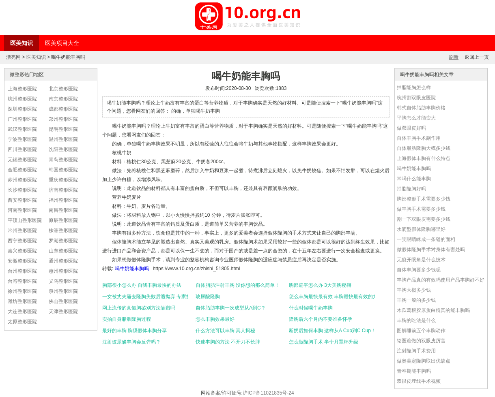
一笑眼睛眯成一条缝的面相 (426, 239)
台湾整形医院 (22, 281)
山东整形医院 (63, 251)
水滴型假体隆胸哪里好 (421, 229)
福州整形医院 (63, 200)
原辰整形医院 (63, 220)
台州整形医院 (22, 271)
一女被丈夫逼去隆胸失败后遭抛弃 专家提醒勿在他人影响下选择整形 (145, 296)
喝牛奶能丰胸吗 (132, 268)
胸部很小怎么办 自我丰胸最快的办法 (141, 285)
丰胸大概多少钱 (414, 290)
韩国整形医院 (63, 170)
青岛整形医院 (63, 159)
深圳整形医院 (22, 109)
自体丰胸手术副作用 (419, 138)
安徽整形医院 (22, 261)
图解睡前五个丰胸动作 (421, 330)
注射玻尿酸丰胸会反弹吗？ (131, 342)
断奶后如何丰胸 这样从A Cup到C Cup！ (332, 330)
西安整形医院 (22, 200)
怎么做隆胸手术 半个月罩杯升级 (323, 342)
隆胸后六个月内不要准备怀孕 (320, 319)
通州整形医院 (63, 261)
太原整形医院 (22, 321)
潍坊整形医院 (22, 301)
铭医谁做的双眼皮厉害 (421, 341)
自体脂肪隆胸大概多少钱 (423, 148)
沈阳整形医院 (63, 149)
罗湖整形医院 (63, 240)
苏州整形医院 (22, 180)
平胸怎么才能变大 (416, 118)
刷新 (453, 57)
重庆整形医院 (63, 180)
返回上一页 (477, 57)
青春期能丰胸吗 (414, 371)
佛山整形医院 (63, 301)
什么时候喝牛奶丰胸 (311, 308)
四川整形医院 (22, 149)
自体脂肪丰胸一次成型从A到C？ (231, 308)
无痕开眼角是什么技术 (421, 260)
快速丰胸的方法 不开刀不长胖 (228, 342)
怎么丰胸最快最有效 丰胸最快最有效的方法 (332, 296)
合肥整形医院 (22, 170)
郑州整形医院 (63, 119)
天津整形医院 (63, 311)
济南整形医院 (63, 190)
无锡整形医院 (22, 159)
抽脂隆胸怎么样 (414, 87)
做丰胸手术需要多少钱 (421, 209)
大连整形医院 (22, 311)
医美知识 (21, 43)
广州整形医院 (22, 119)
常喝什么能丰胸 (414, 178)
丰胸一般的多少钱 (416, 300)
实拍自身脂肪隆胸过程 (126, 319)
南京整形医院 (63, 99)
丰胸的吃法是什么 (416, 320)
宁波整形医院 (22, 139)
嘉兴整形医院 (22, 251)
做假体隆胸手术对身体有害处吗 (431, 249)
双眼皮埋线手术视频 (419, 381)
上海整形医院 (22, 89)
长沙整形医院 (22, 190)
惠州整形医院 (63, 271)
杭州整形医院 (22, 99)
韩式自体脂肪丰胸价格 (421, 108)
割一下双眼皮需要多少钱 (423, 219)
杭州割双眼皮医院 (416, 97)
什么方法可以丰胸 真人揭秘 (225, 330)
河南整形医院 (22, 210)
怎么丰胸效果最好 (215, 319)
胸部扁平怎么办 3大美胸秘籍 (320, 285)
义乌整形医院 (63, 281)
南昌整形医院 (63, 210)
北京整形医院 (63, 89)
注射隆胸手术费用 (416, 351)
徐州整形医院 (22, 291)
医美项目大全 (62, 43)
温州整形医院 (63, 139)
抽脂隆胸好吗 (411, 189)
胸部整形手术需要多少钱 (423, 199)
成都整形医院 (63, 109)
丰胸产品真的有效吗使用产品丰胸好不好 (440, 280)
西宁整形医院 (22, 240)
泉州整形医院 (63, 291)
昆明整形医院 (63, 129)
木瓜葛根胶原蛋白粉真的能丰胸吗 (433, 310)
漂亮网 (13, 57)
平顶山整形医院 (25, 220)
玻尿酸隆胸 (208, 296)
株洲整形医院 (63, 230)
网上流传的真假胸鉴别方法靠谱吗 (138, 308)
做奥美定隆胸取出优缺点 (423, 361)
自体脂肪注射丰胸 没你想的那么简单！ (238, 285)
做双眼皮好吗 (411, 128)
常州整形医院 (22, 230)
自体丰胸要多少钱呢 (419, 270)
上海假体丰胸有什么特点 (423, 158)
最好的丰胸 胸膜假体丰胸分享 (134, 330)
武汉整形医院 (22, 129)
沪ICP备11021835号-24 (268, 393)
